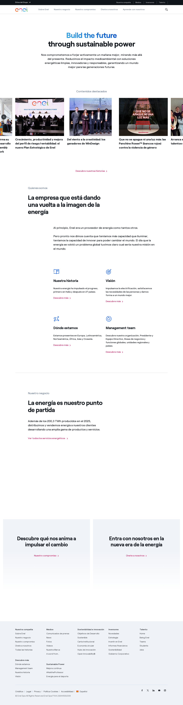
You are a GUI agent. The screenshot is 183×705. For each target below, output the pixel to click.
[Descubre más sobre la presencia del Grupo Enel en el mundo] (62, 351)
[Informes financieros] (123, 646)
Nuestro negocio (62, 9)
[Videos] (60, 646)
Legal (28, 691)
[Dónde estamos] (29, 664)
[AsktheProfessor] (60, 672)
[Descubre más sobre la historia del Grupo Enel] (62, 304)
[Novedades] (123, 634)
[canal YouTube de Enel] (159, 690)
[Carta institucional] (92, 642)
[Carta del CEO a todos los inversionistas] (60, 638)
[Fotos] (60, 642)
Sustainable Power (55, 664)
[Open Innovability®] (92, 654)
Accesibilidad (67, 691)
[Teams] (154, 642)
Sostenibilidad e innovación (91, 629)
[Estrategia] (123, 638)
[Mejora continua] (60, 668)
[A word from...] (60, 654)
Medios (138, 2)
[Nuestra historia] (29, 672)
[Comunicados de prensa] (60, 634)
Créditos (19, 691)
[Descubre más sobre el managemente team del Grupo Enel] (114, 358)
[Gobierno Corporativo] (123, 654)
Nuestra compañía (123, 2)
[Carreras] (154, 634)
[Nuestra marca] (60, 650)
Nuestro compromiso (85, 9)
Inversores (150, 2)
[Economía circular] (92, 646)
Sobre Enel (43, 9)
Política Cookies (51, 691)
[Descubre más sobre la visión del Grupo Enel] (114, 307)
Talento (162, 2)
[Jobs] (154, 650)
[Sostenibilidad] (123, 650)
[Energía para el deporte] (60, 676)
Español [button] (81, 692)
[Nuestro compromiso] (46, 556)
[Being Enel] (154, 638)
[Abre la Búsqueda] (166, 9)
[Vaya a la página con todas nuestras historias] (91, 171)
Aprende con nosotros (134, 9)
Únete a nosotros (109, 9)
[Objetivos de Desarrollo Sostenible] (92, 636)
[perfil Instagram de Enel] (165, 690)
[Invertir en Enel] (123, 642)
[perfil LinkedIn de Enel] (153, 690)
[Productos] (29, 638)
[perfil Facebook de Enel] (142, 690)
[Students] (154, 646)
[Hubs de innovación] (92, 650)
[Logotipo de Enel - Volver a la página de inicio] (21, 9)
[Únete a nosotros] (136, 556)
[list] (91, 133)
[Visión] (29, 676)
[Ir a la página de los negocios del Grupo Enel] (48, 443)
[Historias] (29, 650)
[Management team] (29, 668)
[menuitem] (142, 690)
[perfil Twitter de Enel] (148, 690)
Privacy (37, 691)
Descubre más (22, 660)
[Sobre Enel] (29, 634)
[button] (23, 2)
